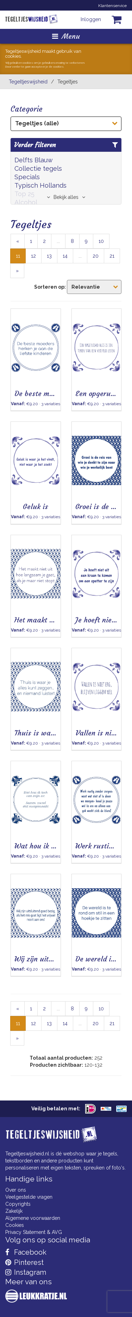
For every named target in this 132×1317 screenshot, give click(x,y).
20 (96, 256)
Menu (66, 36)
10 (101, 241)
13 (49, 256)
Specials (27, 177)
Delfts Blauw (33, 160)
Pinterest (24, 1262)
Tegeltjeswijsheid (28, 81)
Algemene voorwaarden (32, 1218)
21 (111, 256)
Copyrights (18, 1204)
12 (33, 256)
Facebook (25, 1252)
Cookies (14, 1225)
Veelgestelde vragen (28, 1197)
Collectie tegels (38, 168)
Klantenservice (112, 5)
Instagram (25, 1272)
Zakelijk (14, 1211)
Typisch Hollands (40, 185)
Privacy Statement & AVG (33, 1232)
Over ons (15, 1190)
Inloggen (91, 19)
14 (65, 256)
